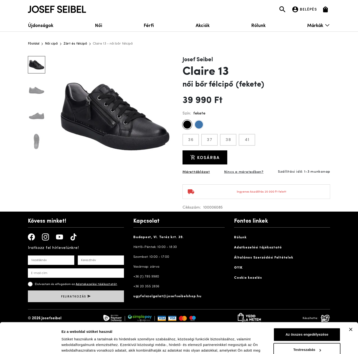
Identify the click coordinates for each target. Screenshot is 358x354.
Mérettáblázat (196, 172)
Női (98, 25)
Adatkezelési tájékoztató (258, 247)
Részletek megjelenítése (81, 345)
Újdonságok (40, 25)
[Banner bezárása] (350, 305)
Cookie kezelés (248, 278)
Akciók (203, 25)
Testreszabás (307, 325)
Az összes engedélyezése (307, 310)
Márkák (318, 25)
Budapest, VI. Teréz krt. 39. (158, 237)
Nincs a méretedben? (244, 172)
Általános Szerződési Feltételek (263, 257)
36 (191, 139)
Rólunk (258, 25)
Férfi (149, 25)
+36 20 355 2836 (146, 286)
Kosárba (205, 157)
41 (247, 139)
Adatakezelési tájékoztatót (96, 284)
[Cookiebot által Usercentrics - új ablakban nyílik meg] (30, 344)
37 (210, 139)
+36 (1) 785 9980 (146, 276)
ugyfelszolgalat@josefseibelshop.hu (167, 296)
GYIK (238, 268)
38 (228, 139)
